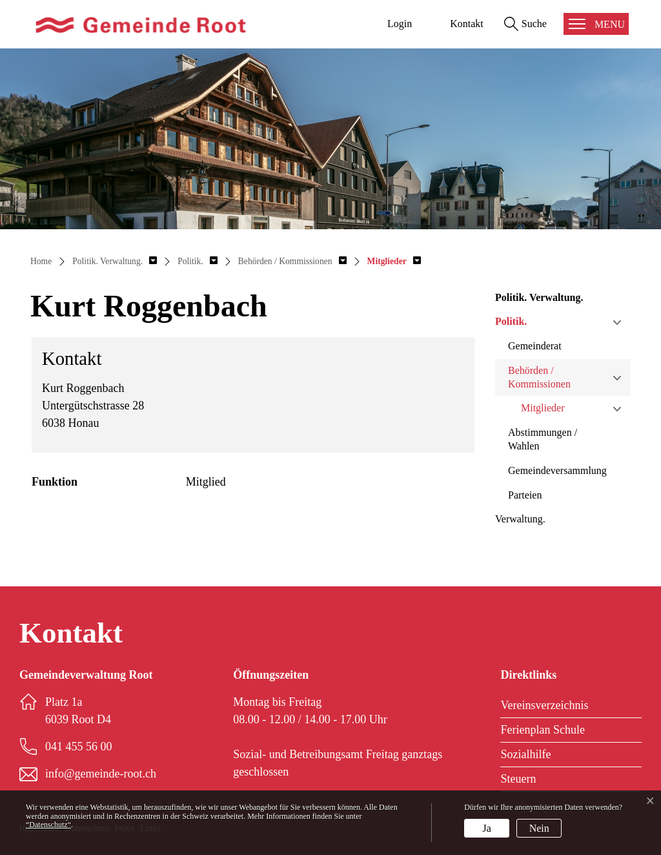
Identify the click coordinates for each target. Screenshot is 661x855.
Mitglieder (543, 407)
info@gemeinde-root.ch (100, 773)
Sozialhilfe (525, 754)
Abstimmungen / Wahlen (542, 439)
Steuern (518, 778)
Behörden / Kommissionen (539, 377)
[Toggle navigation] (596, 24)
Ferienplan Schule (542, 729)
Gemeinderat (535, 345)
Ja (487, 828)
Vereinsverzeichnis (544, 705)
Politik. (511, 321)
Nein (539, 828)
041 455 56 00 (78, 746)
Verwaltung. (520, 518)
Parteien (525, 494)
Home (41, 261)
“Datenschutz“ (48, 824)
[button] (114, 261)
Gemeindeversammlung (557, 470)
